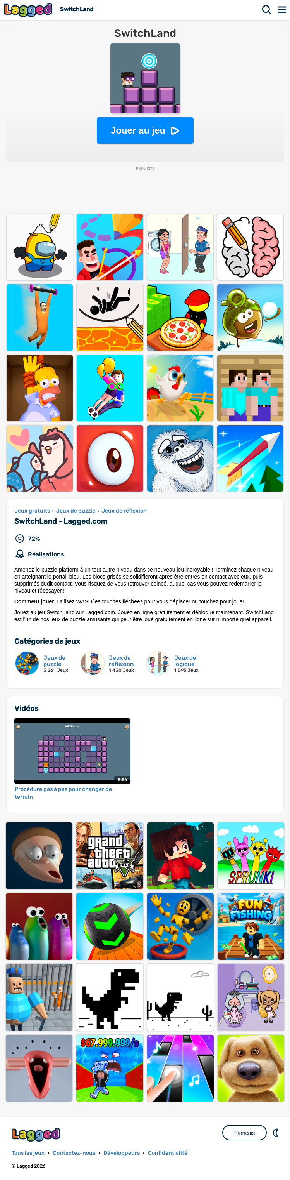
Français (244, 1133)
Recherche (267, 9)
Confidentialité (167, 1153)
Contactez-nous (74, 1153)
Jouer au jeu (138, 130)
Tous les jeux (28, 1153)
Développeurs (121, 1153)
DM (276, 1132)
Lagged (29, 10)
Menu (282, 9)
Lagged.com (37, 1135)
